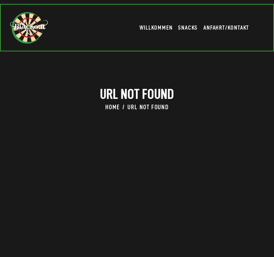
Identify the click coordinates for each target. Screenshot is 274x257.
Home (112, 108)
